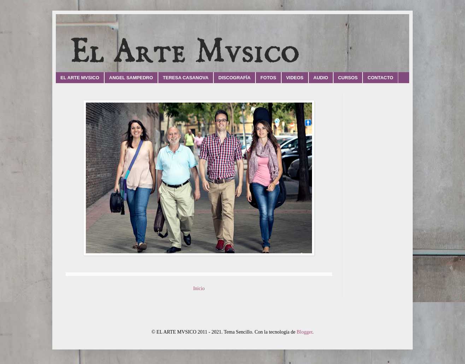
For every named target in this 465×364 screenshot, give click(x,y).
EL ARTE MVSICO (79, 77)
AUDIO (320, 77)
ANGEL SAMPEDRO (131, 77)
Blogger (304, 332)
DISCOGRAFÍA (234, 77)
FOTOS (268, 77)
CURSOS (348, 77)
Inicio (199, 288)
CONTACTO (380, 77)
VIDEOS (295, 77)
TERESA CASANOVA (185, 77)
